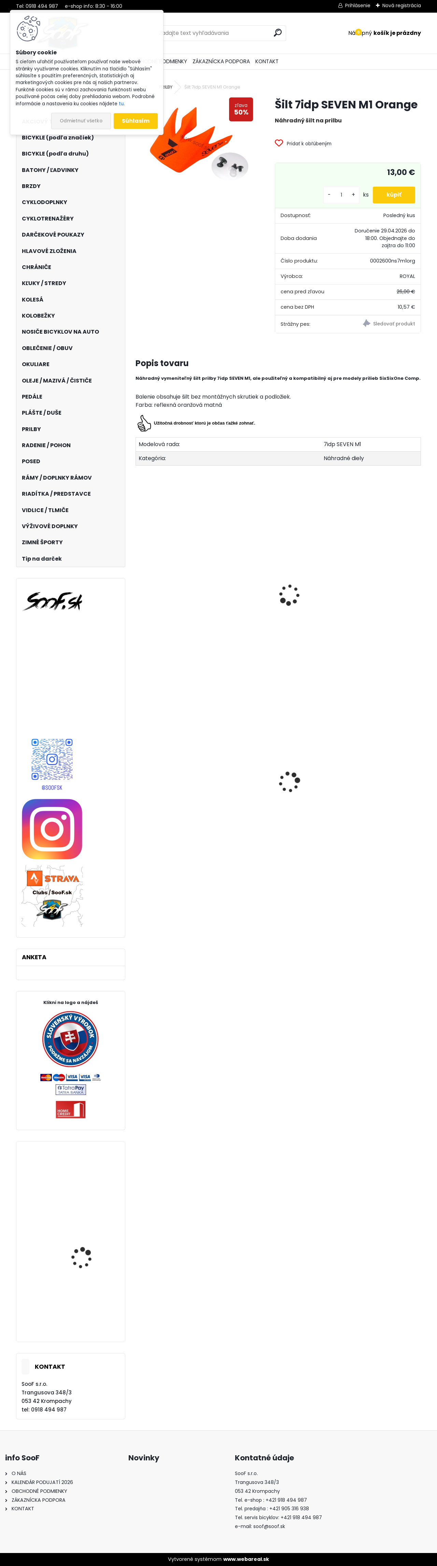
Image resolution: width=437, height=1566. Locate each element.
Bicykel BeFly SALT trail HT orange (87, 1317)
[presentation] (138, 587)
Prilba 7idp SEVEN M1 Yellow (176, 609)
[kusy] (341, 195)
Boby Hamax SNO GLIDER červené (173, 793)
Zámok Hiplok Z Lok (84, 1193)
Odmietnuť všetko (81, 121)
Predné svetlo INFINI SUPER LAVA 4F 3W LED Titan (368, 817)
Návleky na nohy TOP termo (274, 806)
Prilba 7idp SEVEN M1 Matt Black (368, 613)
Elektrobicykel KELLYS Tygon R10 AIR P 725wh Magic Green (88, 1252)
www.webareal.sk (246, 1559)
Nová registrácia (401, 5)
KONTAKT (267, 61)
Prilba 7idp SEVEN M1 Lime (270, 593)
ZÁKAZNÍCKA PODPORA (221, 61)
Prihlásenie (357, 5)
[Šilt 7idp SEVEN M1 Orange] (194, 141)
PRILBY (165, 87)
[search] (278, 33)
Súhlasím (136, 121)
